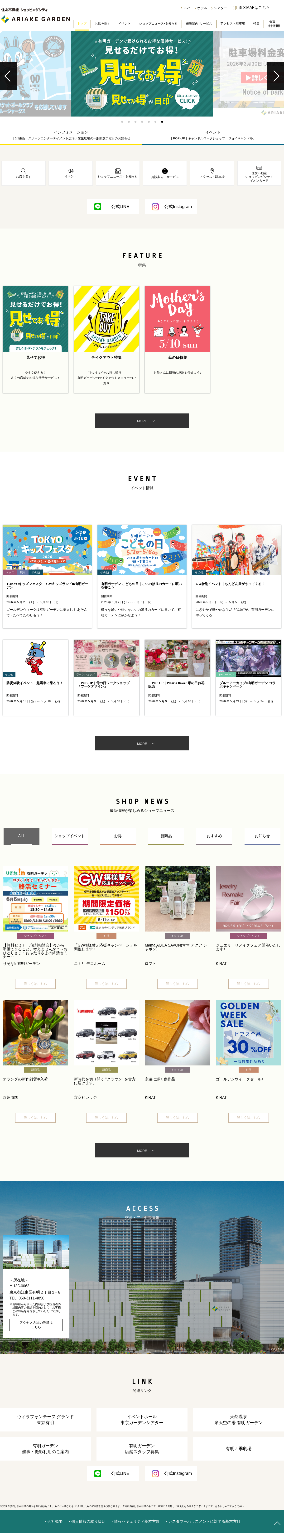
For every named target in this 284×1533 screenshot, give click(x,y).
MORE (142, 421)
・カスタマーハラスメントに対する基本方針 (202, 1521)
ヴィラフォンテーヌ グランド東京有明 (45, 1419)
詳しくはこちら (35, 984)
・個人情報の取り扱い (86, 1521)
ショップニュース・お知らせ (118, 173)
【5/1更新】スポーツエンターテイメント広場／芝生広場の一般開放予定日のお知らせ (71, 138)
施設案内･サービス (199, 23)
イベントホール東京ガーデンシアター (141, 1419)
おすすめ (214, 836)
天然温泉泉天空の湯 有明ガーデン (238, 1419)
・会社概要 (53, 1521)
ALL (21, 836)
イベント (124, 23)
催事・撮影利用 (274, 24)
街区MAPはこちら (254, 8)
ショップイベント (69, 836)
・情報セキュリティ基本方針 (135, 1521)
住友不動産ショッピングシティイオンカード (259, 173)
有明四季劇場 (238, 1448)
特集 (256, 23)
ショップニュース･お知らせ (158, 23)
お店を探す (102, 23)
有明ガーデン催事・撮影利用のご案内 (45, 1448)
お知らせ (262, 836)
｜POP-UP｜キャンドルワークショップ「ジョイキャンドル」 (213, 138)
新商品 (166, 836)
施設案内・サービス (165, 173)
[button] (122, 122)
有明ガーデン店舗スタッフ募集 (142, 1448)
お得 (118, 836)
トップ (82, 23)
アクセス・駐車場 (232, 23)
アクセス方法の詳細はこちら (36, 1325)
